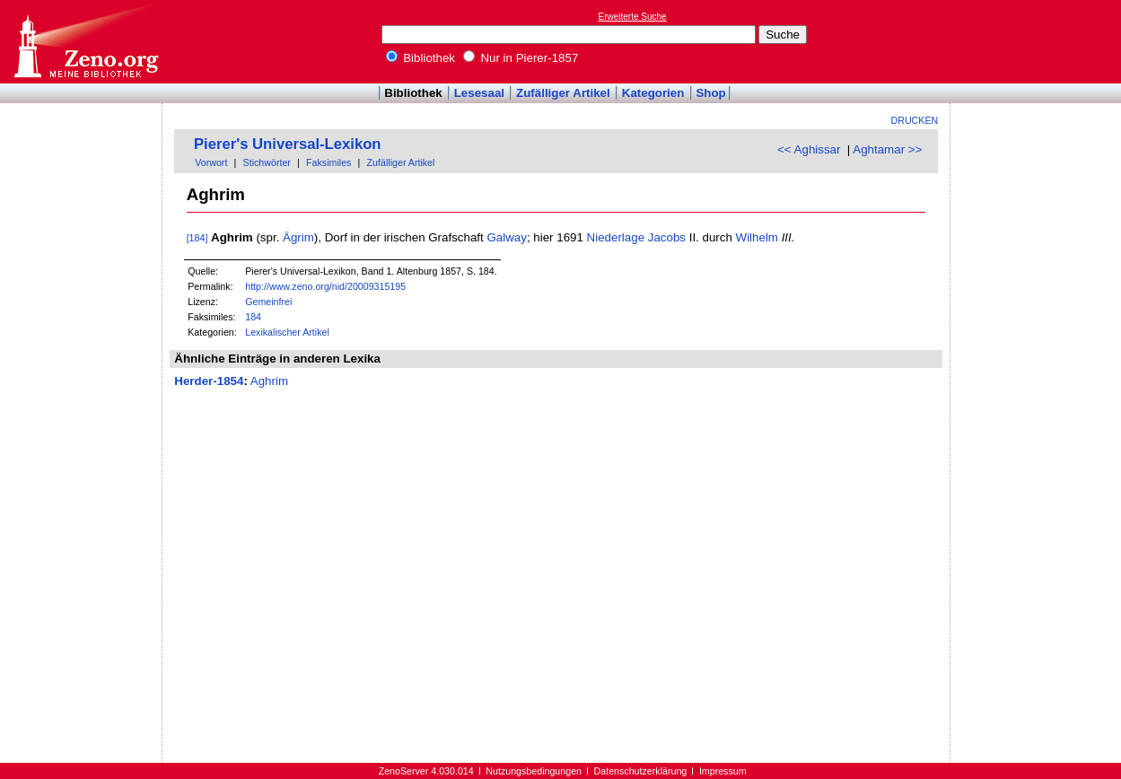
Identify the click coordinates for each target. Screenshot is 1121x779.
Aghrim (269, 381)
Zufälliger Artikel (563, 93)
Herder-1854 (208, 381)
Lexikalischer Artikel (287, 332)
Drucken (915, 120)
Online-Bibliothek (85, 41)
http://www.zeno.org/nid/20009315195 (325, 286)
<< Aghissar (808, 149)
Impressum (723, 771)
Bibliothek (421, 58)
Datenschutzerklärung (640, 771)
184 (253, 316)
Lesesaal (479, 93)
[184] (197, 237)
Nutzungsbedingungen (534, 771)
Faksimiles (328, 162)
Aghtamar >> (887, 149)
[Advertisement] (1038, 41)
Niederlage (615, 237)
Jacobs (667, 237)
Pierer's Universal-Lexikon (287, 144)
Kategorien (653, 93)
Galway (506, 237)
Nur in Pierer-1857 (521, 58)
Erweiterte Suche (633, 17)
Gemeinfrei (268, 301)
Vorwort (211, 162)
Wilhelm (757, 237)
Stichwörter (267, 162)
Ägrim (298, 237)
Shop (710, 93)
